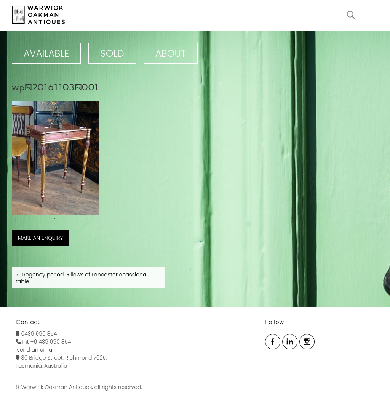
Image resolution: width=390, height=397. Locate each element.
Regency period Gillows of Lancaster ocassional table (82, 278)
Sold (112, 53)
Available (46, 53)
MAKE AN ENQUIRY (40, 238)
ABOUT (170, 53)
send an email (36, 350)
